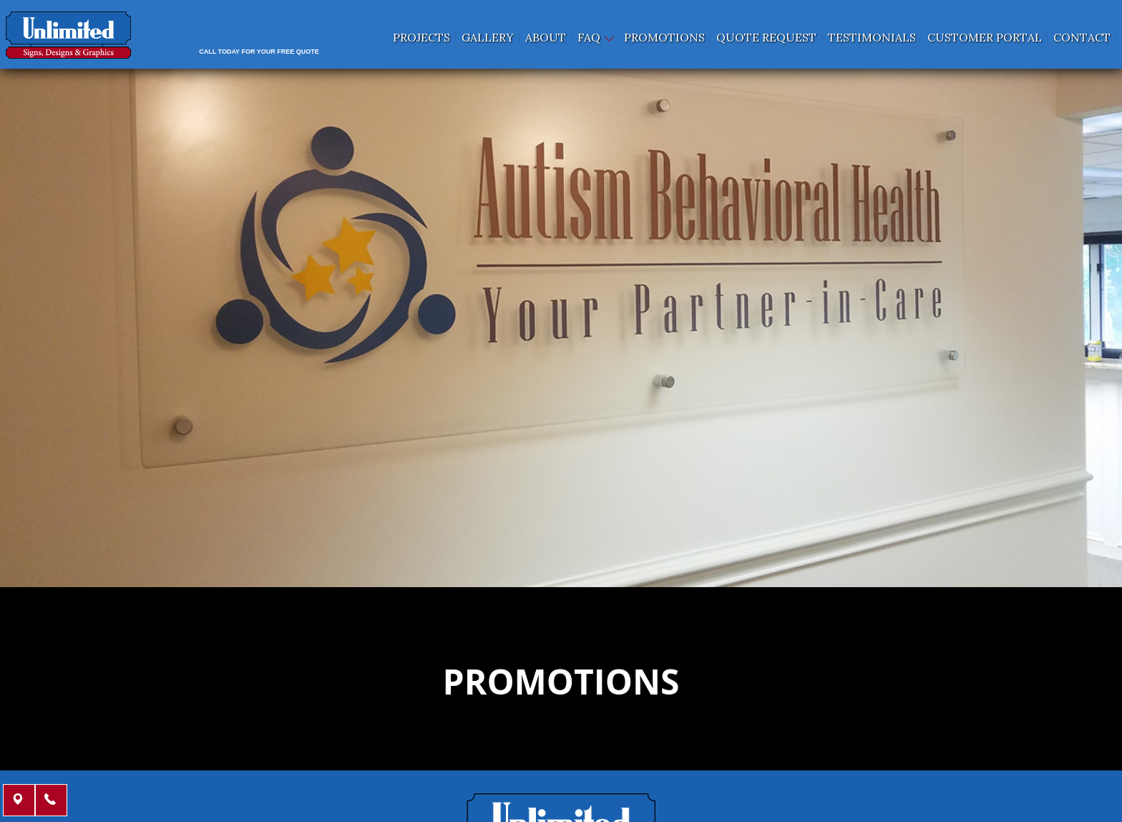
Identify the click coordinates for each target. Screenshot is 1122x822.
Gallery (488, 37)
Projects (421, 37)
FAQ (595, 37)
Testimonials (872, 37)
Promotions (664, 37)
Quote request (766, 37)
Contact (1082, 37)
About (545, 37)
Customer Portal (984, 37)
